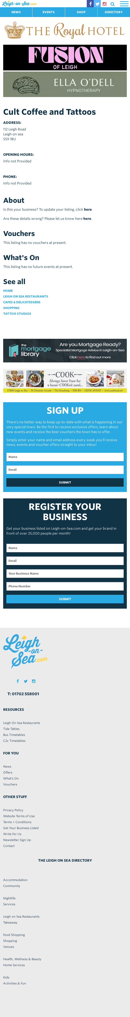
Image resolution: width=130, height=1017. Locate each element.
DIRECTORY (114, 12)
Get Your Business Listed (21, 828)
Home (8, 290)
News (7, 766)
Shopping (11, 308)
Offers (7, 772)
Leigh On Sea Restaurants (21, 723)
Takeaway (10, 922)
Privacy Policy (13, 810)
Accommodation (15, 880)
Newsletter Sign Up (17, 840)
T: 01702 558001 (23, 694)
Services (9, 904)
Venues (8, 946)
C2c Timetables (14, 740)
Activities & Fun (14, 983)
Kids (6, 977)
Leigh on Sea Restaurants (25, 296)
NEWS (16, 12)
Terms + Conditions (17, 822)
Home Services (14, 965)
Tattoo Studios (17, 313)
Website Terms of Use (19, 816)
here (88, 209)
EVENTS (49, 12)
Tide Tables (11, 729)
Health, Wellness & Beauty (22, 959)
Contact (9, 846)
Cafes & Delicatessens (22, 302)
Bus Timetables (14, 735)
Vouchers (10, 784)
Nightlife (9, 898)
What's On (11, 778)
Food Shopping (14, 935)
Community (11, 886)
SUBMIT (65, 482)
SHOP (81, 12)
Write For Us (12, 834)
